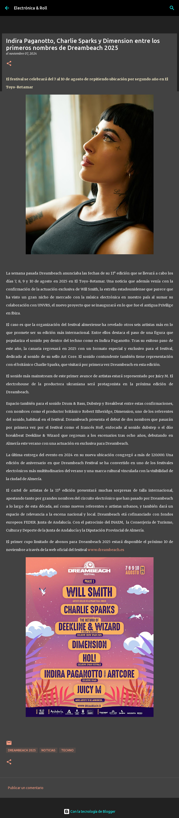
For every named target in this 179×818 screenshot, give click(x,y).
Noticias (48, 750)
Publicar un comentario (25, 788)
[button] (9, 63)
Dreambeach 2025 (22, 750)
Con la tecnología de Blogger (89, 812)
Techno (67, 750)
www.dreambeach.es (106, 549)
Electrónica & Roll (30, 8)
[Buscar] (172, 8)
